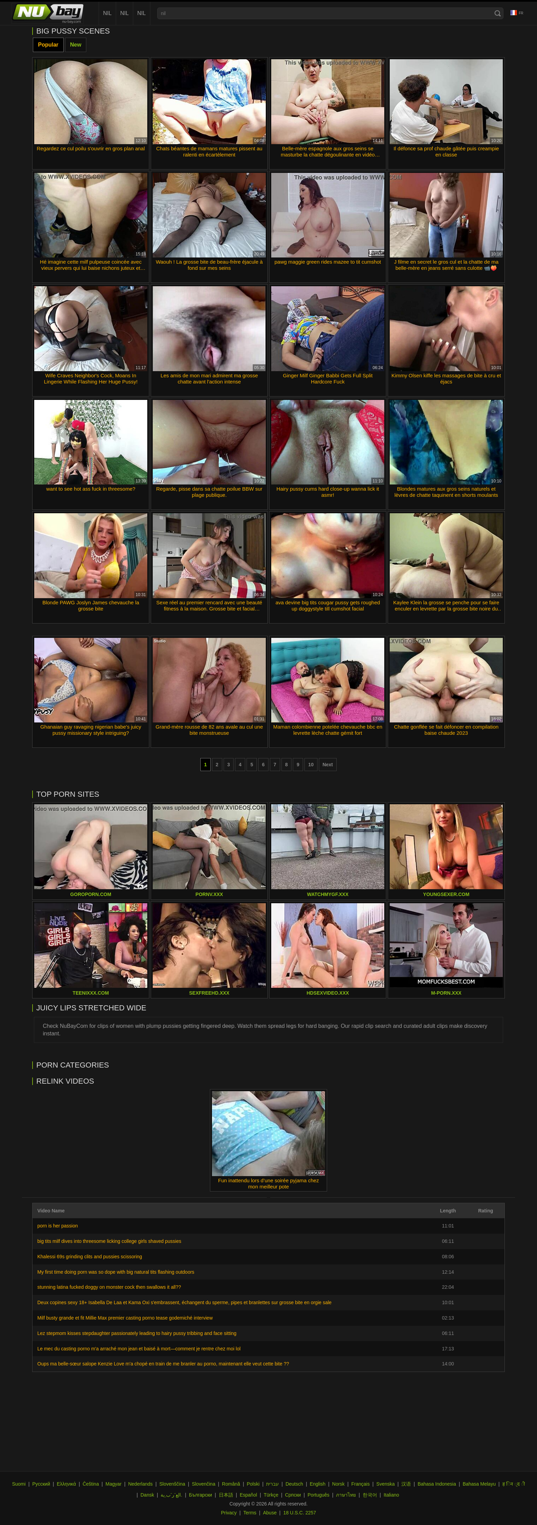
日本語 (226, 1495)
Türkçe (271, 1495)
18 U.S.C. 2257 (299, 1512)
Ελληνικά (66, 1484)
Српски (293, 1495)
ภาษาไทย (346, 1495)
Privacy (229, 1512)
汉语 (406, 1484)
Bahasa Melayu (479, 1484)
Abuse (270, 1512)
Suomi (19, 1484)
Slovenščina (172, 1484)
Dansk (147, 1495)
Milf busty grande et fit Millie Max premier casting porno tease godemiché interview (125, 1318)
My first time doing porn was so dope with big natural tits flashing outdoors (115, 1272)
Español (248, 1495)
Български (200, 1495)
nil (107, 13)
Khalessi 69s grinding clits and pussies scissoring (89, 1256)
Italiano (391, 1495)
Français (360, 1484)
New (76, 45)
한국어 (370, 1495)
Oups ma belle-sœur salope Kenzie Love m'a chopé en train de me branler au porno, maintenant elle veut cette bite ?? (163, 1363)
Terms (249, 1512)
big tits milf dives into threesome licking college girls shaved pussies (109, 1241)
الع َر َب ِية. (171, 1495)
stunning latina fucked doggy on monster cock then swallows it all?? (109, 1287)
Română (231, 1484)
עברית (272, 1484)
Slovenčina (203, 1484)
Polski (253, 1484)
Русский (41, 1484)
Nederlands (140, 1484)
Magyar (113, 1484)
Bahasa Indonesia (436, 1484)
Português (318, 1495)
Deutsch (294, 1484)
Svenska (385, 1484)
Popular (48, 45)
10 (311, 764)
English (317, 1484)
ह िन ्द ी (513, 1484)
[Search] (497, 13)
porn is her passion (57, 1225)
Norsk (338, 1484)
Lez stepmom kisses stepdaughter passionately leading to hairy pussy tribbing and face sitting (136, 1333)
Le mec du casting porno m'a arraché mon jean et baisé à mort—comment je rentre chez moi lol (138, 1348)
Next (328, 764)
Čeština (91, 1484)
